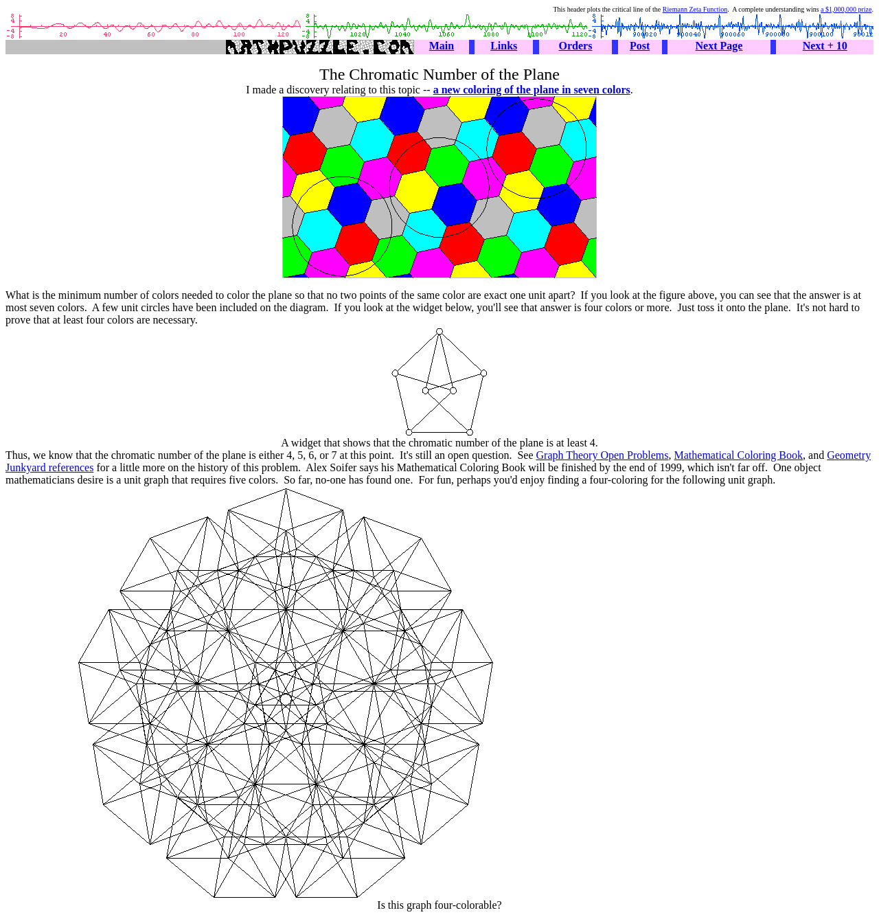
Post (640, 46)
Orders (576, 46)
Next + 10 (825, 46)
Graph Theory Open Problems (602, 455)
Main (441, 46)
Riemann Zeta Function (695, 9)
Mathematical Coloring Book (738, 455)
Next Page (719, 46)
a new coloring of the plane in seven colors (531, 89)
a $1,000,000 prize (846, 9)
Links (503, 46)
